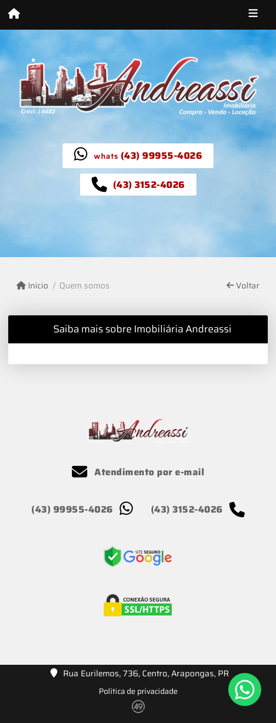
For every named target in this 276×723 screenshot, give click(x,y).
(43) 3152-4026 (149, 184)
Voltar (243, 286)
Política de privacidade (138, 691)
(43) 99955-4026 (161, 155)
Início (32, 286)
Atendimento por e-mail (138, 472)
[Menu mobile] (14, 14)
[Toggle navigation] (253, 14)
